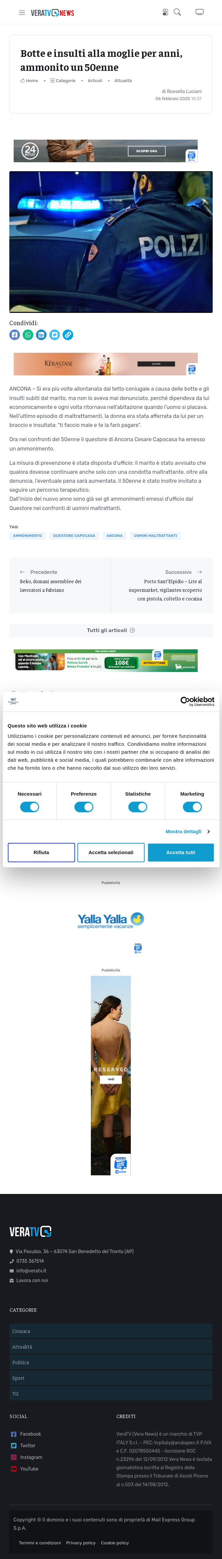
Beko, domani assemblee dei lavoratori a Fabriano (51, 585)
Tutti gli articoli (111, 630)
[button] (179, 12)
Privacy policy (81, 1522)
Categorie (63, 80)
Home (29, 80)
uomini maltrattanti (155, 536)
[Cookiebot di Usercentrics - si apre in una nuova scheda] (185, 702)
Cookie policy (115, 1522)
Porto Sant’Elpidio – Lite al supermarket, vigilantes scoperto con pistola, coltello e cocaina (165, 590)
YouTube (24, 1448)
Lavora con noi (29, 1260)
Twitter (22, 1425)
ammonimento (27, 536)
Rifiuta (41, 852)
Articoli (95, 80)
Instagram (26, 1437)
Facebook (25, 1414)
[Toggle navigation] (22, 12)
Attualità (123, 80)
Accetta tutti (180, 852)
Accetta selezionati (111, 852)
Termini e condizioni (40, 1522)
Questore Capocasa (74, 536)
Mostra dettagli (183, 831)
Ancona (115, 536)
